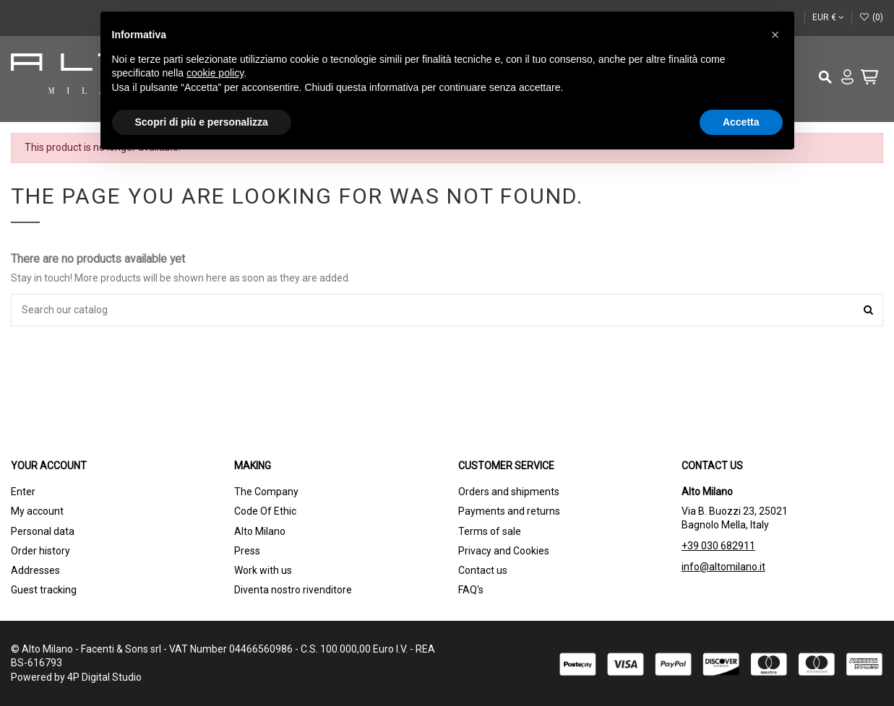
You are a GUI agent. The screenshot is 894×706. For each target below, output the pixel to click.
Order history (40, 551)
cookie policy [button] (215, 73)
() (871, 17)
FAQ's (470, 590)
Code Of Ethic (265, 511)
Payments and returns (509, 511)
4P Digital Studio (104, 677)
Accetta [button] (741, 122)
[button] (775, 34)
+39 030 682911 (718, 546)
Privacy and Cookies (503, 551)
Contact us (482, 570)
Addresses (35, 570)
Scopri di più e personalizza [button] (201, 122)
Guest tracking (44, 590)
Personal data (42, 531)
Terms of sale (489, 531)
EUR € (828, 17)
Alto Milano (259, 531)
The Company (266, 491)
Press (247, 551)
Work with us (263, 570)
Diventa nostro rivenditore (293, 590)
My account (37, 511)
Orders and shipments (508, 491)
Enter (23, 491)
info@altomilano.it (723, 566)
